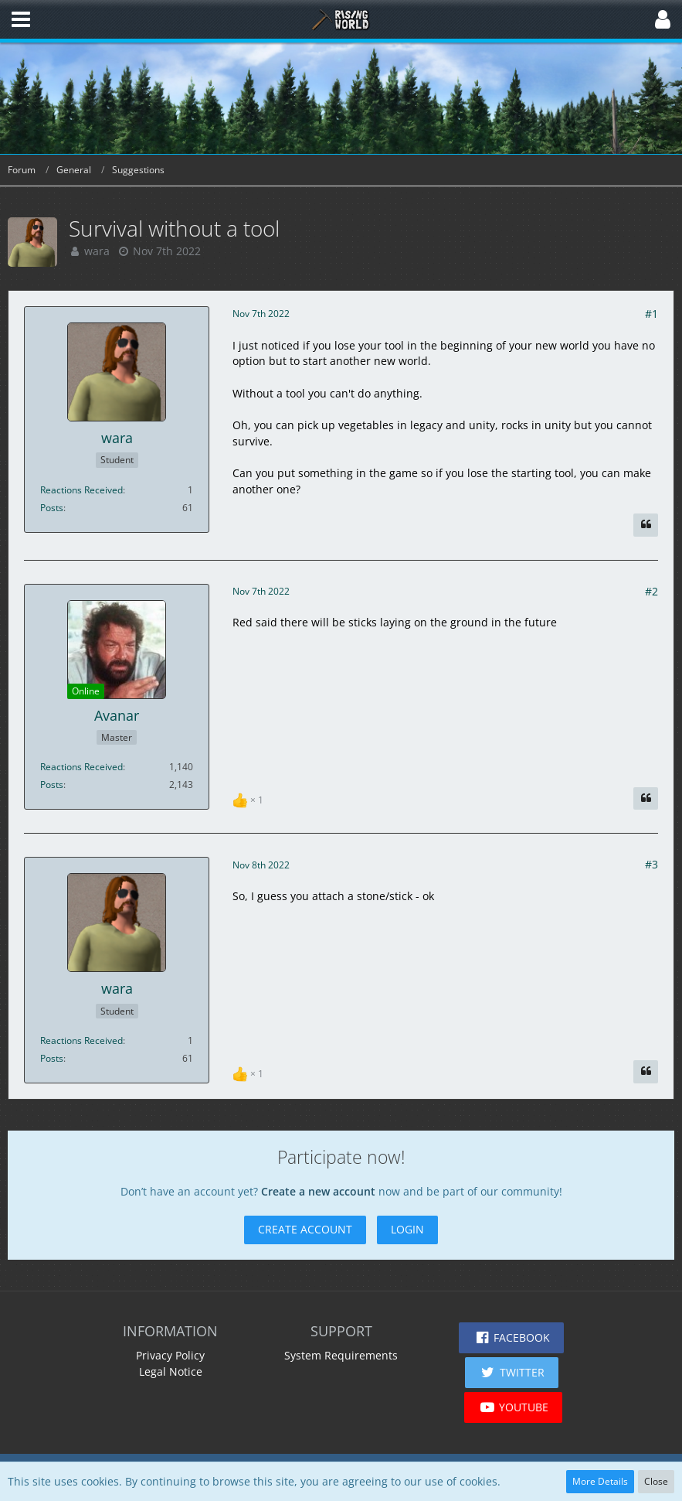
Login (407, 1229)
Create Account (305, 1229)
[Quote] (645, 525)
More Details (600, 1481)
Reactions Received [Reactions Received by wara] (81, 489)
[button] (21, 19)
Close (656, 1481)
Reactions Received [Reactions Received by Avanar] (81, 766)
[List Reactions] (249, 798)
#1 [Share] (651, 313)
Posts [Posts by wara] (51, 507)
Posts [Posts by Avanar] (51, 784)
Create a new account (318, 1191)
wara (97, 251)
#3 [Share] (651, 864)
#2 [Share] (651, 591)
